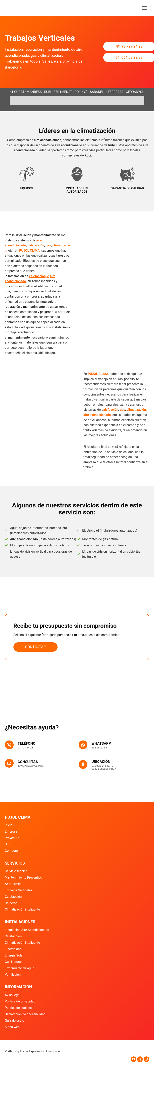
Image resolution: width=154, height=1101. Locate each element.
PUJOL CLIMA (29, 260)
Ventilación (13, 974)
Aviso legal (12, 995)
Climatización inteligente (22, 909)
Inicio (8, 825)
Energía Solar (14, 955)
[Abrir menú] (144, 8)
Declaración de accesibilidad (25, 1014)
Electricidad (13, 949)
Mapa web (12, 1027)
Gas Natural (13, 962)
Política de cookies (18, 1008)
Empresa (11, 831)
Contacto (11, 851)
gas (48, 255)
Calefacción (13, 897)
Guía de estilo (14, 1020)
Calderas (11, 903)
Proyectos (12, 838)
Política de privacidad (20, 1001)
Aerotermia (13, 884)
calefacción (35, 255)
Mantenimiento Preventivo (23, 877)
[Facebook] (133, 1059)
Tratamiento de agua (19, 968)
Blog (8, 844)
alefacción (110, 420)
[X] (140, 1059)
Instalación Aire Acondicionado (27, 930)
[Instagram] (146, 1059)
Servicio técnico (16, 871)
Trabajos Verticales (18, 890)
